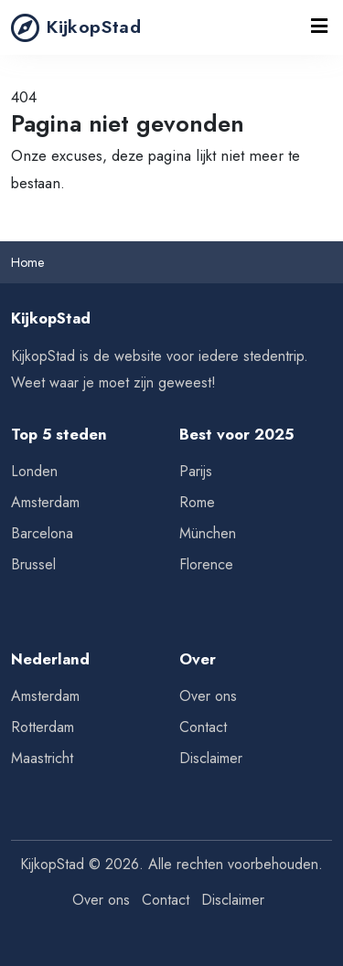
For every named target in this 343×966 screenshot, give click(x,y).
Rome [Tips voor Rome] (197, 502)
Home (27, 262)
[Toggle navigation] (319, 27)
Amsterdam (45, 695)
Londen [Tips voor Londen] (34, 471)
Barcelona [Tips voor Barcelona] (42, 533)
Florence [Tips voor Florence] (206, 564)
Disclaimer (210, 758)
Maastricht (42, 758)
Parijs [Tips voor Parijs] (195, 471)
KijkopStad (76, 27)
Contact (203, 727)
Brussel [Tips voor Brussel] (33, 564)
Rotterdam (42, 727)
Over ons (208, 695)
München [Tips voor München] (207, 533)
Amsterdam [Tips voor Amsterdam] (45, 502)
